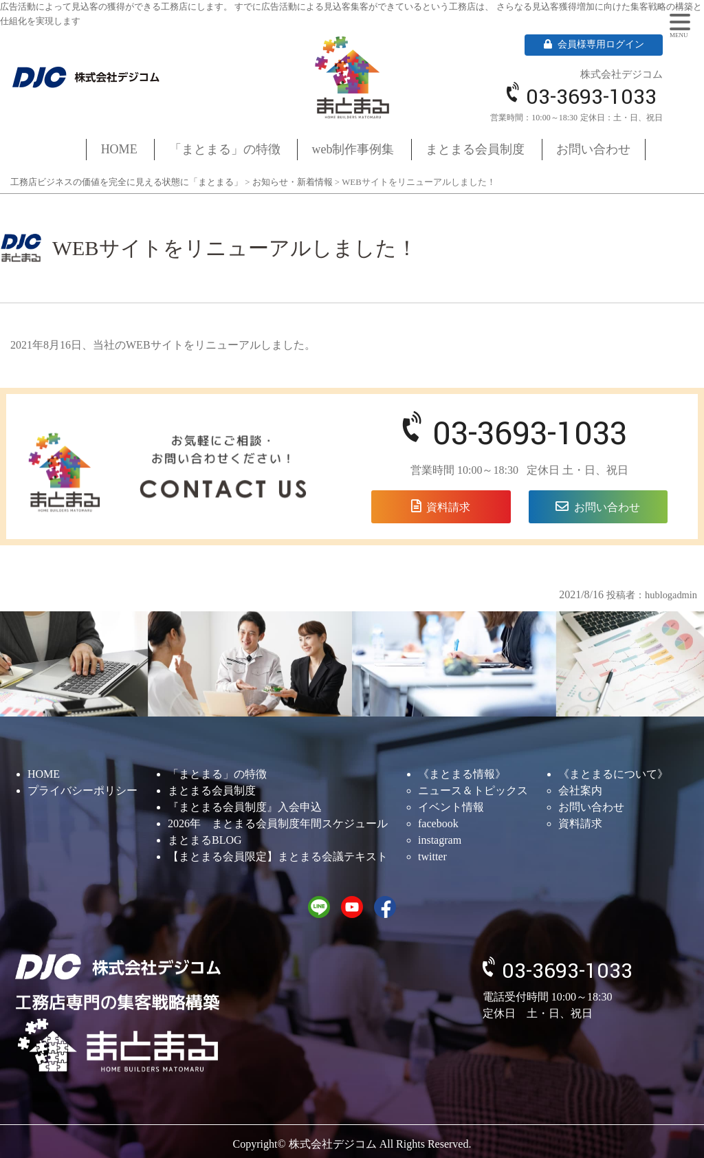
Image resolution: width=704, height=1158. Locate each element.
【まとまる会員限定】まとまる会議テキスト (278, 856)
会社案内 (580, 790)
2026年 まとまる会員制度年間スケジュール (278, 823)
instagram (439, 840)
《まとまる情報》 (462, 774)
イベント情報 (451, 807)
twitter (432, 856)
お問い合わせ (593, 149)
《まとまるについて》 (613, 774)
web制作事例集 (353, 149)
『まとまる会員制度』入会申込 (245, 807)
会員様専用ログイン (594, 44)
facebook (438, 823)
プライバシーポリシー (83, 790)
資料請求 (448, 507)
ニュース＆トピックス (473, 790)
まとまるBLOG (205, 840)
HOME (119, 149)
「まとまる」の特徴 (224, 149)
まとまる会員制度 (475, 149)
